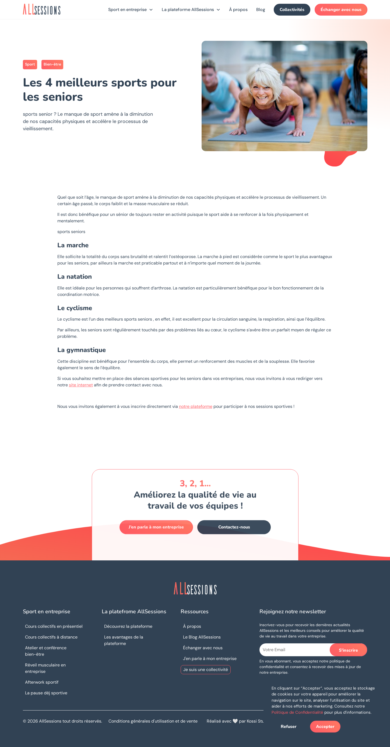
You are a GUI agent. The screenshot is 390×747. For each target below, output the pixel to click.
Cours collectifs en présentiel (54, 626)
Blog (260, 9)
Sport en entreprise (127, 9)
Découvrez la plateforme (128, 626)
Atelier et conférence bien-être (45, 651)
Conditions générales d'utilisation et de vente (153, 721)
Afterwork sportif (41, 682)
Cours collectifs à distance (51, 637)
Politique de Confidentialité (297, 712)
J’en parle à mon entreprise (156, 532)
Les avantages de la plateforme (123, 640)
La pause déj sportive (46, 693)
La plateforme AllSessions (188, 9)
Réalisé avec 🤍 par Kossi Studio (238, 721)
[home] (41, 9)
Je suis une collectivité (205, 669)
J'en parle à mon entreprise (210, 658)
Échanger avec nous (341, 10)
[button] (130, 9)
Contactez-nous (234, 532)
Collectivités (292, 10)
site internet (81, 385)
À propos (238, 9)
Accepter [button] (325, 727)
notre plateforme (195, 406)
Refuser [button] (289, 727)
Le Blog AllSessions (202, 637)
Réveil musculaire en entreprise (45, 668)
